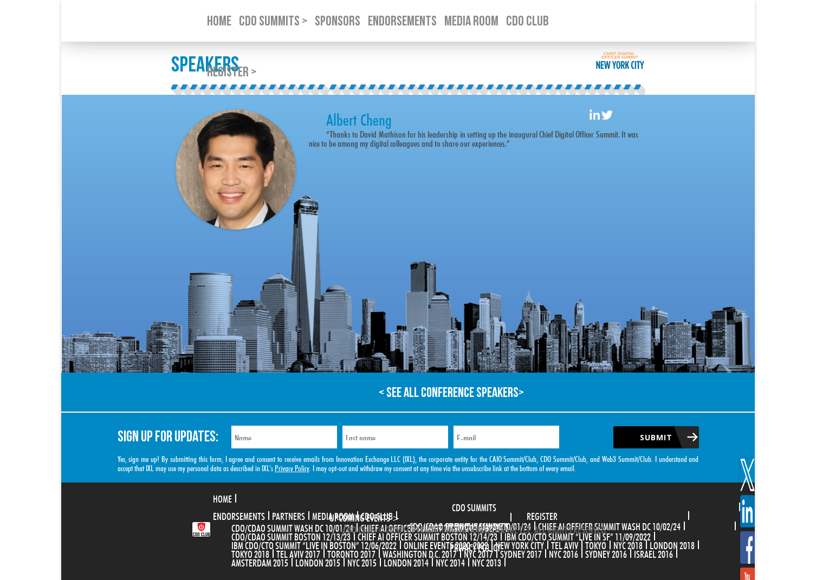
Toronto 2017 (351, 553)
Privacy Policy (292, 467)
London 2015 (317, 561)
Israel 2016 (653, 553)
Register (542, 515)
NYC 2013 (486, 561)
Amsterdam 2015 (259, 561)
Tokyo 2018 (250, 553)
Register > (231, 72)
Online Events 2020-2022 (446, 544)
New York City (519, 544)
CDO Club (377, 515)
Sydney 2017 (521, 553)
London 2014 (406, 561)
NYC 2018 (628, 544)
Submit (656, 437)
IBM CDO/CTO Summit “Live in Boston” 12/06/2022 (314, 544)
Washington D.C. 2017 (420, 553)
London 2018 (672, 544)
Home (222, 497)
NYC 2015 (362, 561)
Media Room (333, 515)
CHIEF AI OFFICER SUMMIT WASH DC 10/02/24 (609, 525)
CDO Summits (474, 506)
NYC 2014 (450, 561)
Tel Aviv (564, 544)
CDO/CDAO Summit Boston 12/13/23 (291, 535)
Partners (288, 515)
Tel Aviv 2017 (298, 553)
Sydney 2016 (606, 553)
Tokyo (595, 544)
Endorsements (239, 515)
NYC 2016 (563, 553)
